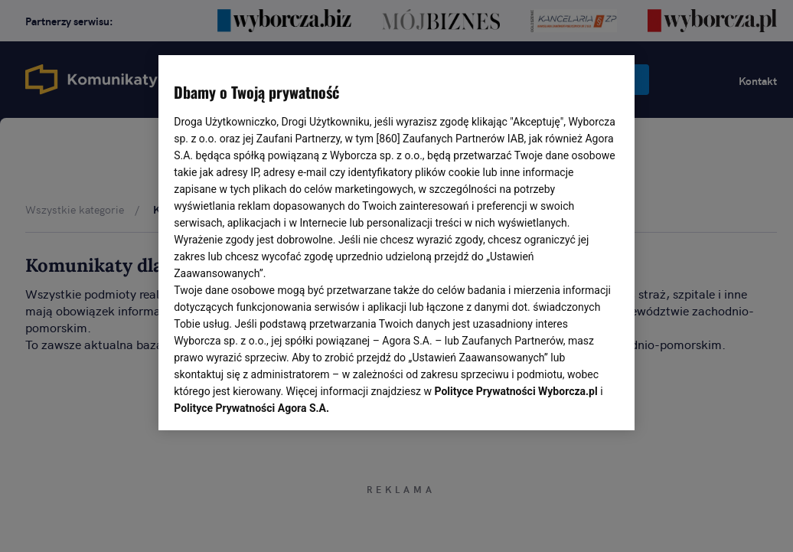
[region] (396, 241)
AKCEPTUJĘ (567, 400)
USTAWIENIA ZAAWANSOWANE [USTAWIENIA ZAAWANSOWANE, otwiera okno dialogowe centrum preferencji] (274, 400)
